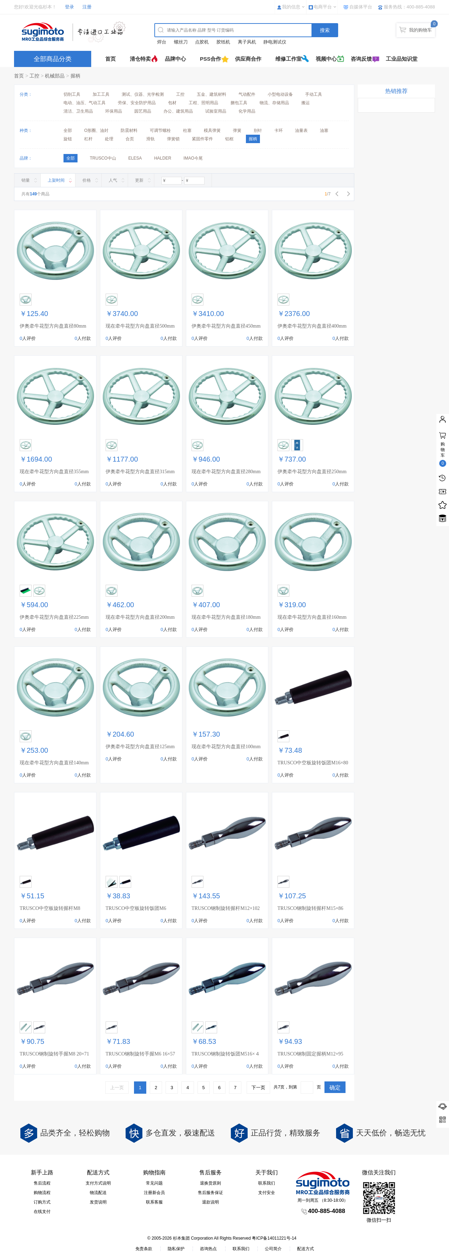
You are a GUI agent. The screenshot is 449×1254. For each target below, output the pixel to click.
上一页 (117, 1087)
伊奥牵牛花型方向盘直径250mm (312, 471)
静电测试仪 (274, 42)
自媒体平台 (360, 6)
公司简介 (273, 1248)
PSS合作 (210, 59)
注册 (87, 6)
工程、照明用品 (203, 102)
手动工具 (313, 94)
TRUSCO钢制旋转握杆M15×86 (310, 908)
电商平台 (323, 6)
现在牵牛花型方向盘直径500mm (140, 326)
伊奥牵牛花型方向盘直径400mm (312, 326)
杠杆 (88, 138)
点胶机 (202, 42)
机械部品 (55, 76)
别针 (258, 130)
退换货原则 (210, 1183)
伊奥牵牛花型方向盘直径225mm (54, 617)
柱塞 (187, 130)
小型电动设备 (280, 94)
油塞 (324, 130)
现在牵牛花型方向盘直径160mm (312, 617)
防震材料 (129, 130)
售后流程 (42, 1183)
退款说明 (210, 1202)
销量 (25, 180)
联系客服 (154, 1202)
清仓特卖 (140, 59)
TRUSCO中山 (103, 158)
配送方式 (305, 1248)
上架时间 (56, 180)
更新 (139, 180)
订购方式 (42, 1202)
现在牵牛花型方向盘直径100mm (226, 746)
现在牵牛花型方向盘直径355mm (54, 471)
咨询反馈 (361, 59)
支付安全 (266, 1192)
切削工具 (71, 94)
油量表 (301, 130)
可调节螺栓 (160, 130)
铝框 (229, 138)
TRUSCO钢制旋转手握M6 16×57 (140, 1054)
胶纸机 (223, 42)
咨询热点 (208, 1248)
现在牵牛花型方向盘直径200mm (140, 617)
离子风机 (247, 42)
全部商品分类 (53, 58)
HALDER (162, 158)
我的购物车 (420, 30)
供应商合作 (248, 59)
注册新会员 (154, 1192)
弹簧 (237, 130)
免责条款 (143, 1248)
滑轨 (150, 138)
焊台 (161, 42)
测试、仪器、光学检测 (143, 94)
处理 (109, 138)
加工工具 (101, 94)
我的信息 (291, 6)
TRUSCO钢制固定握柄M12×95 (310, 1054)
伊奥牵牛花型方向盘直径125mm (140, 746)
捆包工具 (238, 102)
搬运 (305, 102)
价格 (86, 180)
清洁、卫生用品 (78, 111)
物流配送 (98, 1192)
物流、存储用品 (274, 102)
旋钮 (67, 138)
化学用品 (247, 111)
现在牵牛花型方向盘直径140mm (54, 762)
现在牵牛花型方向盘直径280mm (226, 471)
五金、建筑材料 (211, 94)
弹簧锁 (173, 138)
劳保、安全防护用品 (137, 102)
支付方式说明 (98, 1183)
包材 (172, 102)
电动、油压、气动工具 (84, 102)
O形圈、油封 (96, 130)
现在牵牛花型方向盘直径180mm (226, 617)
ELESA (135, 158)
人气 (113, 180)
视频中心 (326, 59)
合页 (130, 138)
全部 (67, 130)
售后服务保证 (210, 1192)
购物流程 (42, 1192)
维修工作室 (288, 59)
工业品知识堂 (401, 59)
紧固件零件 (202, 138)
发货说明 (98, 1202)
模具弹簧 (212, 130)
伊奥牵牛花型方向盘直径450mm (226, 326)
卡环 (278, 130)
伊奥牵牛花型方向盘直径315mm (140, 471)
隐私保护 (176, 1248)
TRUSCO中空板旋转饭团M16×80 (312, 762)
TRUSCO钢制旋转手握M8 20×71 (54, 1054)
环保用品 (113, 111)
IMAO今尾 (193, 158)
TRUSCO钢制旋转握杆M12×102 (226, 908)
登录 (69, 6)
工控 (34, 76)
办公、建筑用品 (178, 111)
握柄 (75, 76)
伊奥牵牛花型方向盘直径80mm (53, 326)
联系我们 (266, 1183)
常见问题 (154, 1183)
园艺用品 (142, 111)
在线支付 (42, 1211)
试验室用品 (215, 111)
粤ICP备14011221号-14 (274, 1238)
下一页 (258, 1087)
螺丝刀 (181, 42)
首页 (110, 59)
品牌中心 (175, 59)
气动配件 (247, 94)
